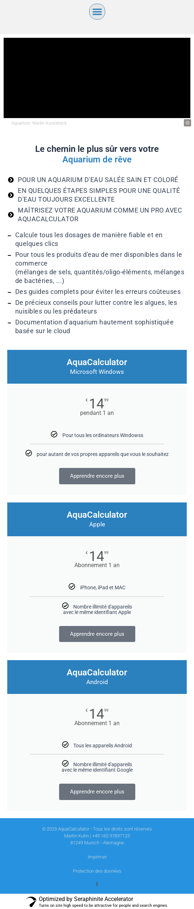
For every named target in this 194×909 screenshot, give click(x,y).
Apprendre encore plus (97, 476)
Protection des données (97, 871)
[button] (97, 12)
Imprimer (97, 857)
